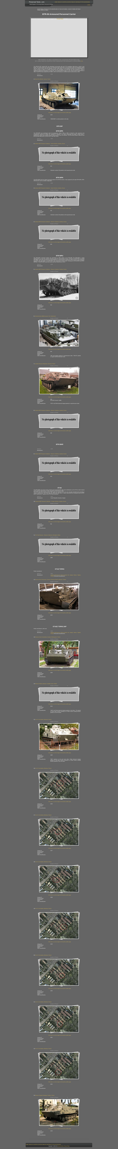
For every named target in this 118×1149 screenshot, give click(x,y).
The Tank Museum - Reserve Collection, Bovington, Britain (47, 535)
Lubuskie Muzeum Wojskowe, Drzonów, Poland (45, 363)
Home (56, 2)
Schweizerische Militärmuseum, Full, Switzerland (45, 316)
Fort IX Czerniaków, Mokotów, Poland (43, 719)
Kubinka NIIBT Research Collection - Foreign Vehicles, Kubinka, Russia (50, 501)
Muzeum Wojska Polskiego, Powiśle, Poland (44, 1095)
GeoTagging (87, 2)
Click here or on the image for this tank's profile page (59, 112)
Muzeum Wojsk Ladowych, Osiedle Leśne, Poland (46, 683)
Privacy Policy (66, 1146)
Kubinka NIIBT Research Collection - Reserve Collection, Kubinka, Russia (50, 221)
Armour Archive (61, 1146)
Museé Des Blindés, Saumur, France (43, 79)
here (82, 61)
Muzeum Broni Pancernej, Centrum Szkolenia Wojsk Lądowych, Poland (50, 579)
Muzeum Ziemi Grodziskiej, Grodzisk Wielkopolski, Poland (47, 637)
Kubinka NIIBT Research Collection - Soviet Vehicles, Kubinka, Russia (50, 143)
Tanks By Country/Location (64, 2)
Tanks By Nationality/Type (77, 2)
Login (88, 4)
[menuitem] (56, 2)
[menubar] (72, 2)
